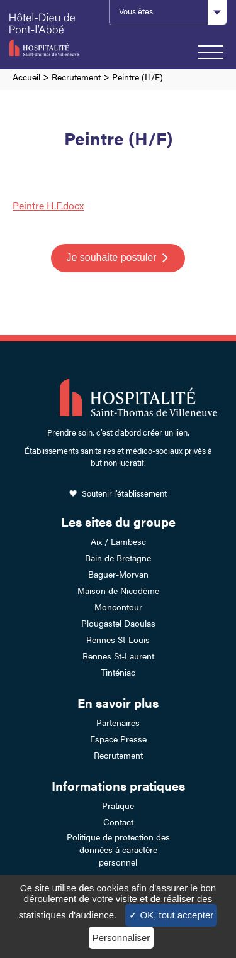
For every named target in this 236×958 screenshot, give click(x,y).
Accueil (26, 76)
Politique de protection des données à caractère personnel (118, 849)
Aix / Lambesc (118, 541)
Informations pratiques (118, 785)
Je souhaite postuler (111, 257)
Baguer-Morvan (118, 574)
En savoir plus (118, 702)
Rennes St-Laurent (118, 655)
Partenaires (118, 722)
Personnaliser (121, 937)
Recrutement (76, 76)
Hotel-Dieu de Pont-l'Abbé (52, 34)
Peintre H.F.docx (48, 205)
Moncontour (118, 606)
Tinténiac (118, 672)
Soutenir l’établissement (124, 493)
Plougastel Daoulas (118, 623)
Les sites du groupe (118, 521)
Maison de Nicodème (118, 590)
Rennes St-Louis (118, 639)
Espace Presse (118, 738)
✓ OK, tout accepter (171, 915)
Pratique (118, 805)
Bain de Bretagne (118, 557)
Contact (118, 821)
